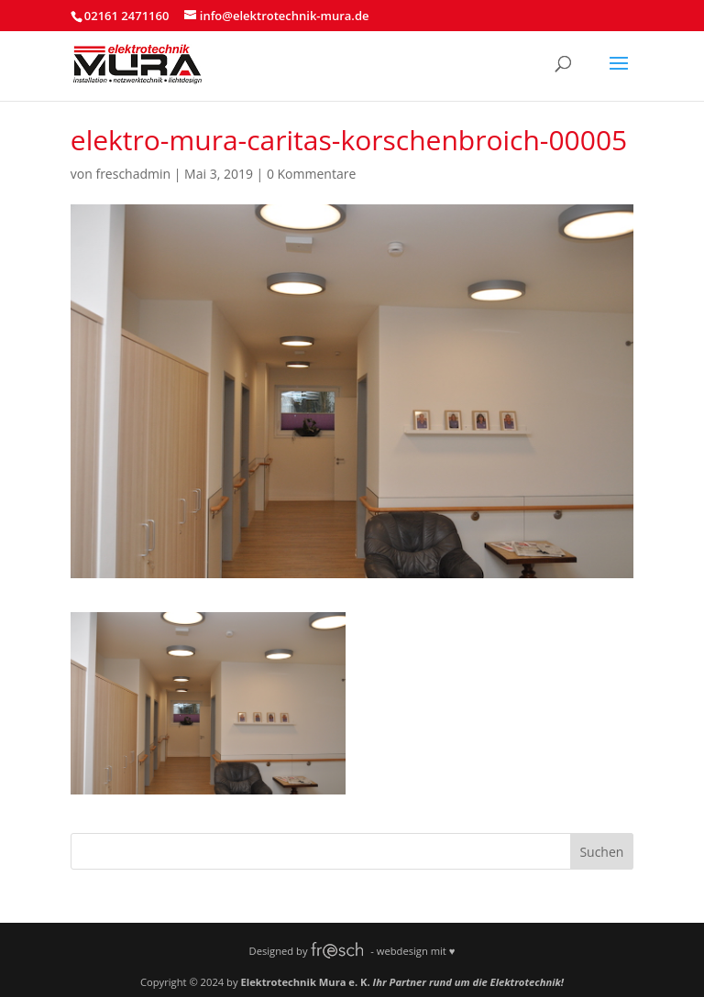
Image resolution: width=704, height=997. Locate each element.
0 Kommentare (311, 173)
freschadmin (132, 173)
